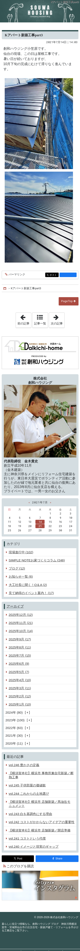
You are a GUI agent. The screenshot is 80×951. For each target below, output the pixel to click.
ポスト (53, 275)
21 (40, 526)
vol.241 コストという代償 (27, 838)
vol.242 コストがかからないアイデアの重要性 (42, 822)
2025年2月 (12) (20, 696)
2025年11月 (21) (21, 623)
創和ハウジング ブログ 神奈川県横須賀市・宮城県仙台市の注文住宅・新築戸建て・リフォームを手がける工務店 (40, 11)
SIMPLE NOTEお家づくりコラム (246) (37, 560)
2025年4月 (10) (20, 680)
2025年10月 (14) (21, 631)
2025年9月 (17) (20, 639)
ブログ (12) (17, 568)
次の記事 (57, 319)
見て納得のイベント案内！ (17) (31, 593)
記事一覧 (40, 323)
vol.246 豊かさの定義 (24, 765)
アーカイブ (15, 606)
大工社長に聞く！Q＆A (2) (28, 585)
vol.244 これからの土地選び (29, 793)
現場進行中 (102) (21, 552)
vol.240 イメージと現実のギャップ (34, 846)
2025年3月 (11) (20, 688)
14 (40, 521)
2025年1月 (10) (20, 704)
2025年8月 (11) (20, 647)
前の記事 (24, 319)
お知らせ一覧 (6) (21, 576)
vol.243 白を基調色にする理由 (30, 814)
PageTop (67, 301)
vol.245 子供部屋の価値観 (27, 785)
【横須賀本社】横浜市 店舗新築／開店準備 (39, 830)
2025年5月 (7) (19, 672)
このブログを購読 (20, 866)
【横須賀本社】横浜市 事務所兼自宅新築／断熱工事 (41, 775)
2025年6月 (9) (19, 663)
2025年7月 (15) (20, 655)
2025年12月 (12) (21, 614)
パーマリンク (16, 274)
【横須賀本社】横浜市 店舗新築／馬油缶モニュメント (39, 804)
